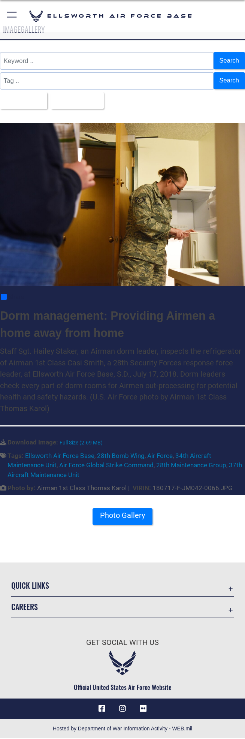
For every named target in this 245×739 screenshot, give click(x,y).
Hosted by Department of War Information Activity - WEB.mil (122, 729)
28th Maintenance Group (191, 465)
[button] (12, 16)
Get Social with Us (122, 643)
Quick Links (30, 585)
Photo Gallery (122, 516)
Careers (24, 607)
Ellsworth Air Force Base (59, 456)
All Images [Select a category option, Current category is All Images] (21, 100)
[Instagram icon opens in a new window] (122, 709)
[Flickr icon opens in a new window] (143, 709)
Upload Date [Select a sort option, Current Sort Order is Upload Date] (77, 100)
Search (229, 60)
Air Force (160, 456)
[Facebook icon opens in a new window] (102, 709)
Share (12, 297)
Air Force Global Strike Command (106, 465)
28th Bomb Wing (121, 456)
